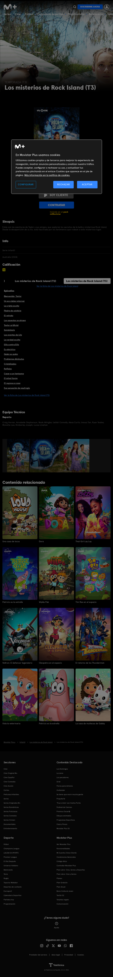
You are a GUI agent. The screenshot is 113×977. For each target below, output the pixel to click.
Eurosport (8, 891)
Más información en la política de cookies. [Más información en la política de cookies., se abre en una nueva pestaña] (47, 175)
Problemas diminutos (14, 359)
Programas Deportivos (66, 820)
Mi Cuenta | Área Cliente (67, 853)
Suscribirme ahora (90, 7)
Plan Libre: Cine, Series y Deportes (71, 870)
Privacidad (68, 955)
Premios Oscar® (63, 811)
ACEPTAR (87, 184)
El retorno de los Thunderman (90, 663)
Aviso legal (56, 955)
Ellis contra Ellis (11, 344)
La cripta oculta (11, 306)
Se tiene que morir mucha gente (70, 794)
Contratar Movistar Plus (66, 866)
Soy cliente (56, 195)
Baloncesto (96, 14)
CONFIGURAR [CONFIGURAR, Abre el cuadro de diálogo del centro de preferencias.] (26, 184)
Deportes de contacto (13, 887)
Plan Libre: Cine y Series (66, 874)
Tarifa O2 (60, 895)
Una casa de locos (11, 541)
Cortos (6, 790)
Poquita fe (61, 799)
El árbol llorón (11, 378)
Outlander (61, 790)
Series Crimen (9, 820)
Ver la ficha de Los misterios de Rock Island (57, 286)
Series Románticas (11, 807)
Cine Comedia (9, 782)
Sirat (58, 782)
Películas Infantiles (11, 794)
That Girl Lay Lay (83, 541)
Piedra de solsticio (12, 310)
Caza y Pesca (62, 824)
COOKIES (80, 955)
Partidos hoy (9, 900)
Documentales (9, 824)
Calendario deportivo (50, 14)
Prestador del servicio (38, 955)
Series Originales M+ (12, 803)
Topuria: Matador (11, 883)
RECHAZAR (63, 184)
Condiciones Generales (66, 857)
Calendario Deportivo (12, 895)
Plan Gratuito (76, 14)
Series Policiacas (10, 811)
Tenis (6, 874)
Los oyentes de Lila (13, 335)
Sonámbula (9, 330)
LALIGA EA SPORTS (11, 853)
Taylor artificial (11, 325)
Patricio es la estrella (12, 602)
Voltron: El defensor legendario (17, 663)
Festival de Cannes (64, 807)
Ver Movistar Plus (63, 844)
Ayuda (56, 925)
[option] (18, 455)
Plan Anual (61, 887)
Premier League (10, 857)
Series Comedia (10, 816)
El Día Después (10, 861)
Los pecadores (63, 777)
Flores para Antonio (65, 786)
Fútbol (29, 14)
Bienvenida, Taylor (13, 296)
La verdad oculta (12, 339)
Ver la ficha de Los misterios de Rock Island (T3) (27, 395)
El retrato (8, 315)
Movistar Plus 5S (63, 828)
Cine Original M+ (10, 773)
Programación (9, 904)
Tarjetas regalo (63, 900)
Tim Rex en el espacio (86, 602)
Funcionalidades (63, 849)
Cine (18, 14)
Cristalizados (10, 364)
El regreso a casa (12, 383)
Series (7, 14)
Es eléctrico (9, 349)
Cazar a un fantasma (14, 373)
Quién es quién (11, 354)
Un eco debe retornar (14, 301)
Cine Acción (8, 786)
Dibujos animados (64, 816)
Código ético (62, 861)
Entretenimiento (10, 828)
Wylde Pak (44, 602)
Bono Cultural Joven (65, 891)
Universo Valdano (11, 866)
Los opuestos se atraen (15, 320)
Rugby (6, 878)
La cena (60, 773)
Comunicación (62, 904)
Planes (59, 878)
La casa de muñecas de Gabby (90, 723)
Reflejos (8, 369)
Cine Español (9, 777)
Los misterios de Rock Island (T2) (35, 281)
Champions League (11, 849)
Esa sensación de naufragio (17, 388)
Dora (41, 541)
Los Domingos (62, 769)
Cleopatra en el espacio (50, 663)
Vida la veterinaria (11, 723)
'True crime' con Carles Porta (69, 803)
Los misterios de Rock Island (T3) (87, 281)
